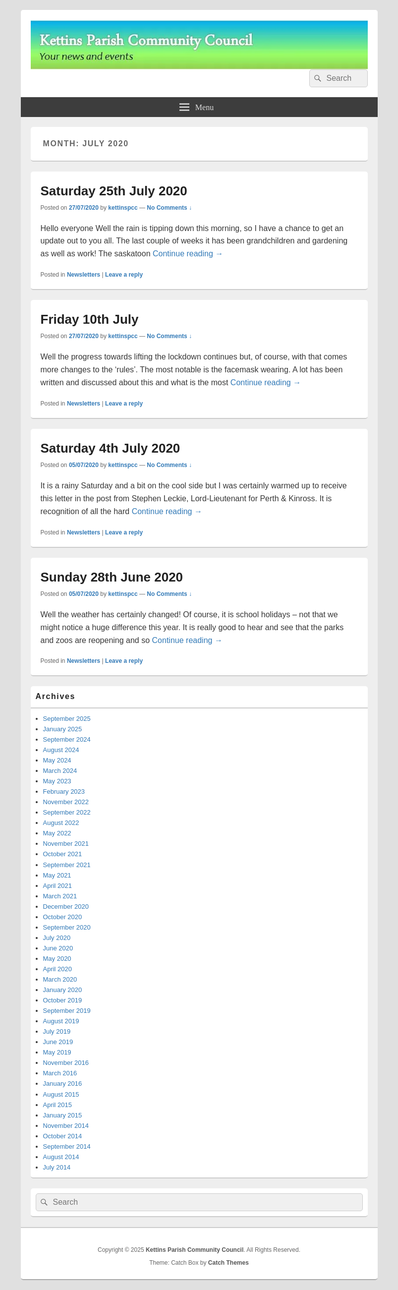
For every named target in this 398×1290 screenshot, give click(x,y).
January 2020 (62, 990)
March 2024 (60, 770)
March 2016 (60, 1073)
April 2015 (57, 1105)
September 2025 (67, 718)
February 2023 (64, 791)
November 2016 (66, 1062)
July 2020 (57, 937)
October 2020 (62, 917)
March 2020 (60, 979)
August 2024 (61, 750)
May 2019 (57, 1052)
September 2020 (67, 927)
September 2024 (67, 739)
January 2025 (62, 729)
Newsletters (83, 274)
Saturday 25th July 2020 (114, 190)
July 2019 (57, 1031)
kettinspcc (122, 207)
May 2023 (57, 781)
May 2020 (57, 958)
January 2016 (62, 1083)
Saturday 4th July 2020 (110, 448)
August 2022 (61, 822)
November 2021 (66, 843)
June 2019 (58, 1042)
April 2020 (57, 969)
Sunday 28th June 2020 (112, 577)
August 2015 (61, 1094)
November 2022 (66, 802)
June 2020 (58, 948)
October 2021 (62, 854)
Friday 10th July (90, 319)
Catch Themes (228, 1262)
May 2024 (57, 760)
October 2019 (62, 1000)
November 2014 (66, 1125)
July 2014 (57, 1167)
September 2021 (67, 865)
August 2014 (61, 1157)
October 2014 (62, 1136)
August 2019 (61, 1021)
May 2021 (57, 875)
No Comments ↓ (169, 207)
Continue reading (188, 253)
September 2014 (67, 1146)
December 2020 (66, 906)
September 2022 (67, 812)
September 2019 (67, 1010)
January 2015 (62, 1115)
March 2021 (60, 896)
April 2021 (57, 885)
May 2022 (57, 833)
